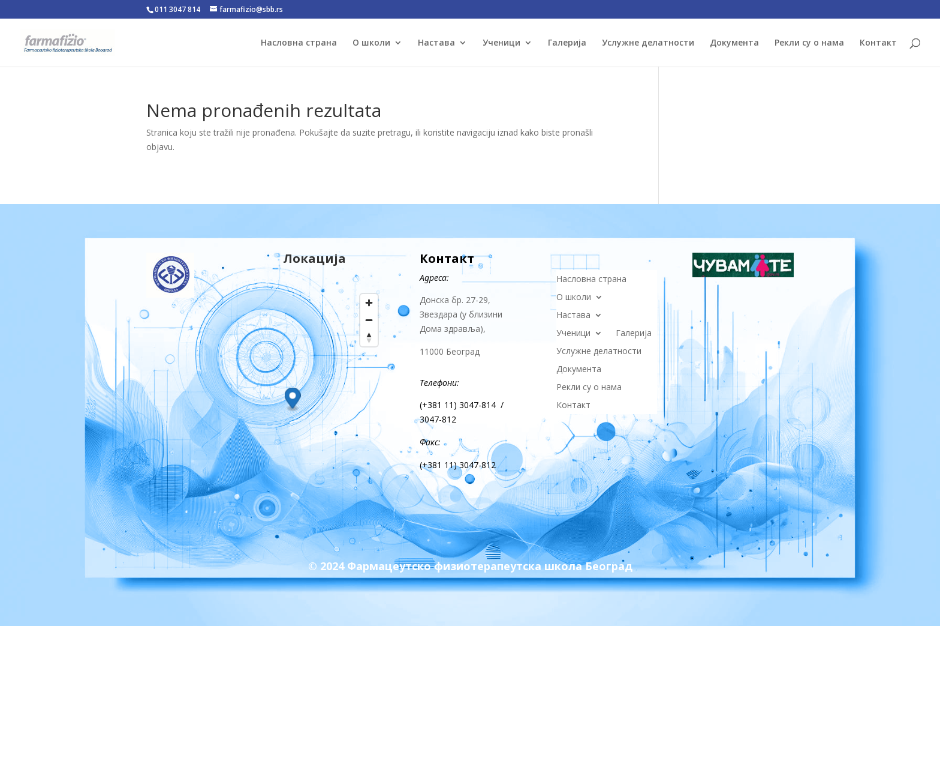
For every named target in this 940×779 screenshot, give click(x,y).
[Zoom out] (369, 320)
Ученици (501, 43)
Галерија (567, 43)
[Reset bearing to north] (369, 337)
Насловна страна (299, 43)
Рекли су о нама (809, 43)
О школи (371, 43)
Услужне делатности (648, 43)
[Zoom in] (369, 302)
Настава (436, 43)
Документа (734, 43)
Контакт (878, 43)
